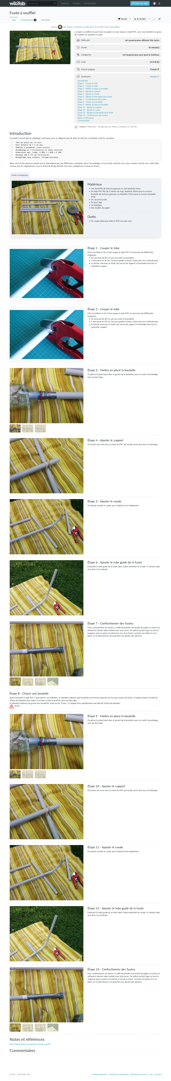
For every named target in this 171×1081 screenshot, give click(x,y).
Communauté (90, 3)
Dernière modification (84, 27)
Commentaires (27, 20)
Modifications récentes (139, 1074)
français (154, 3)
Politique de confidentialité (119, 1074)
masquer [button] (153, 76)
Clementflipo (114, 27)
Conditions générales (99, 1074)
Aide (151, 1074)
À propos (158, 1074)
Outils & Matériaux (19, 175)
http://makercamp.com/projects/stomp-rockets (30, 1044)
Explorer (65, 3)
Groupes (76, 3)
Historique (45, 20)
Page (14, 20)
